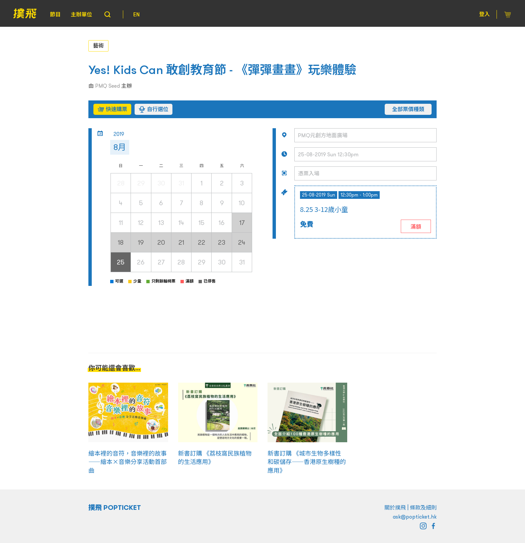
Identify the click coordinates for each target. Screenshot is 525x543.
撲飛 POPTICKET (114, 507)
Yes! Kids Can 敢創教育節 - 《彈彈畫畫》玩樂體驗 (222, 69)
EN (136, 14)
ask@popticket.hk (415, 516)
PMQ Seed (107, 85)
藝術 (98, 45)
